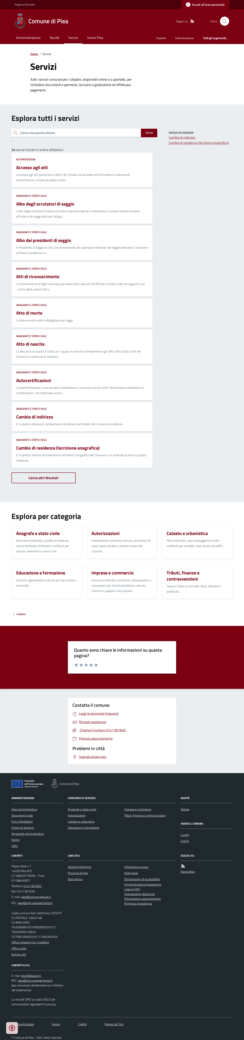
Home (34, 54)
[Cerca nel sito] (223, 21)
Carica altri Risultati (44, 477)
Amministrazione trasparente (142, 884)
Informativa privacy (136, 867)
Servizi (73, 37)
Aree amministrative (24, 809)
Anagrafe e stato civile (31, 196)
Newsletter (188, 871)
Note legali (131, 873)
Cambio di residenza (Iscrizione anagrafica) (199, 142)
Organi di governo (22, 827)
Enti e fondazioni (22, 821)
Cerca (149, 132)
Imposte (161, 38)
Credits (82, 1024)
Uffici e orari (18, 948)
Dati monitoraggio (22, 1024)
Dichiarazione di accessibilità (142, 879)
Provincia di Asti (78, 873)
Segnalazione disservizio (139, 894)
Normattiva (75, 879)
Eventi (185, 841)
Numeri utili (18, 954)
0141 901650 (32, 886)
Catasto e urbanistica (81, 821)
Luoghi (185, 835)
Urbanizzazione (184, 38)
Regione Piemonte (25, 4)
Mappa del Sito (114, 1024)
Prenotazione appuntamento (142, 898)
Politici (15, 840)
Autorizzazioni (26, 159)
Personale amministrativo (27, 833)
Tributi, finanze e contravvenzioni (145, 815)
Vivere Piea (95, 37)
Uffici (14, 846)
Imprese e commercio (137, 809)
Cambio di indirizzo (182, 137)
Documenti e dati (22, 815)
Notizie (185, 809)
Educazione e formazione (83, 827)
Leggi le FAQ (132, 889)
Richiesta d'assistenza (138, 903)
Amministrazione (28, 37)
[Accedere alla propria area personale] (205, 4)
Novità (54, 37)
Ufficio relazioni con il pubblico (30, 942)
